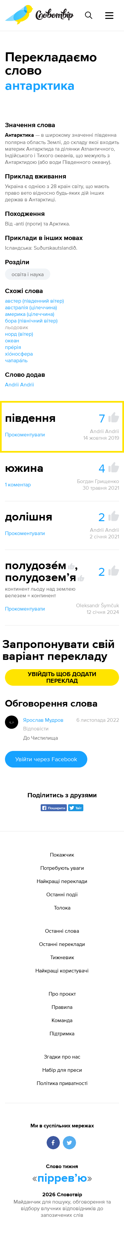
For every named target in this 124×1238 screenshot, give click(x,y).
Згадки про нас (62, 1057)
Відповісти (36, 728)
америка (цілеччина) (29, 314)
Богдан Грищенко (98, 481)
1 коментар (18, 484)
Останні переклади (62, 944)
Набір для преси (62, 1070)
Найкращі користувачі (62, 970)
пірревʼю (62, 1178)
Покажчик (62, 855)
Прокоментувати (25, 434)
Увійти (46, 759)
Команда (62, 1020)
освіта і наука (28, 274)
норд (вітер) (19, 334)
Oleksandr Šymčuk (97, 605)
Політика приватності (62, 1083)
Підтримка (62, 1033)
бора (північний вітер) (31, 320)
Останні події (62, 894)
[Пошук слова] (89, 15)
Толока (62, 908)
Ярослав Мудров (43, 720)
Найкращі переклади (62, 881)
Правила (62, 1007)
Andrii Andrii (19, 384)
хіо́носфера (19, 354)
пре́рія (13, 347)
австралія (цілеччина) (31, 307)
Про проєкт (62, 994)
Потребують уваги (62, 868)
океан (12, 340)
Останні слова (62, 931)
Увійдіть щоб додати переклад (62, 677)
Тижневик (62, 957)
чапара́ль (16, 360)
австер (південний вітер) (34, 301)
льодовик (16, 327)
